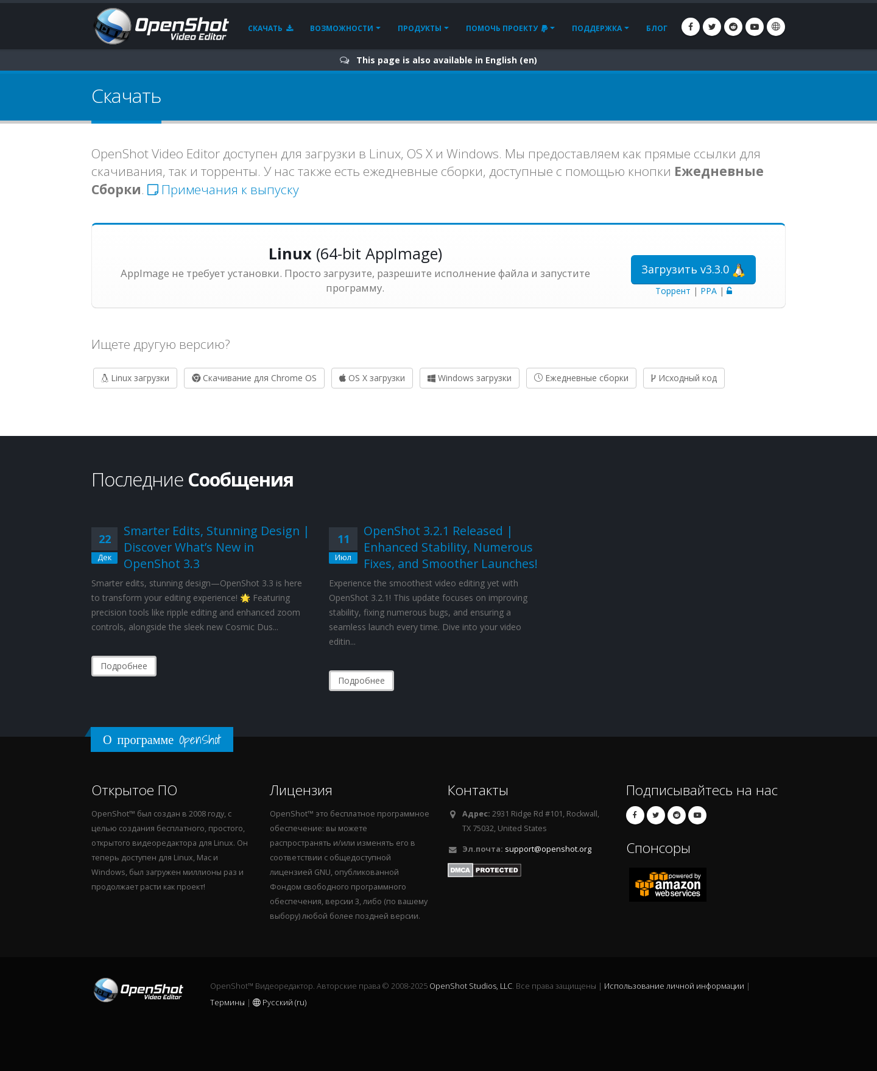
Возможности (341, 28)
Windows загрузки (470, 378)
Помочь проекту (507, 28)
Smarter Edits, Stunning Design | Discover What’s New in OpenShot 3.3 (216, 547)
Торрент (673, 291)
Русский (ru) (279, 1002)
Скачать (270, 28)
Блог (656, 28)
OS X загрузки (372, 378)
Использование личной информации (674, 986)
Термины (227, 1002)
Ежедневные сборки (581, 378)
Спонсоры (658, 847)
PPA (708, 291)
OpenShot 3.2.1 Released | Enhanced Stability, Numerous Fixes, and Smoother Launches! (451, 547)
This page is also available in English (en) (446, 60)
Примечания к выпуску (223, 189)
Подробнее (123, 666)
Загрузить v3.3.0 (693, 270)
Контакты (478, 790)
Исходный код (684, 378)
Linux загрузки (135, 378)
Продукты (420, 28)
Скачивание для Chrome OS (254, 378)
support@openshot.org (548, 849)
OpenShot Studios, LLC (470, 986)
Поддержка (597, 28)
